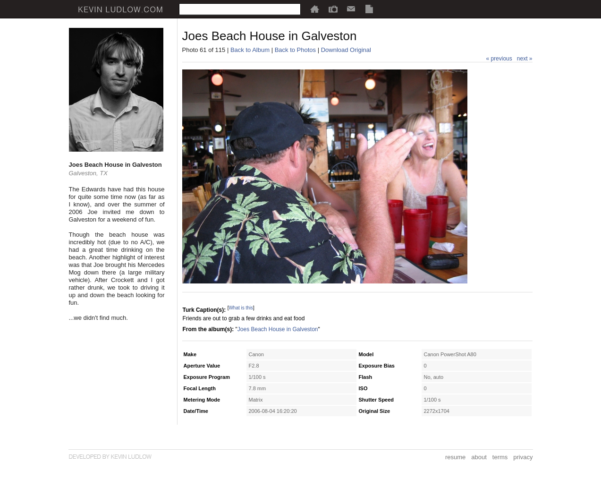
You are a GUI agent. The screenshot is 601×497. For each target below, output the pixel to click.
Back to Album (250, 49)
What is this (241, 307)
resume (455, 457)
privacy (523, 457)
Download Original (346, 49)
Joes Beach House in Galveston (277, 329)
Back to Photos (295, 49)
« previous (499, 58)
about (479, 457)
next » (525, 58)
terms (500, 457)
